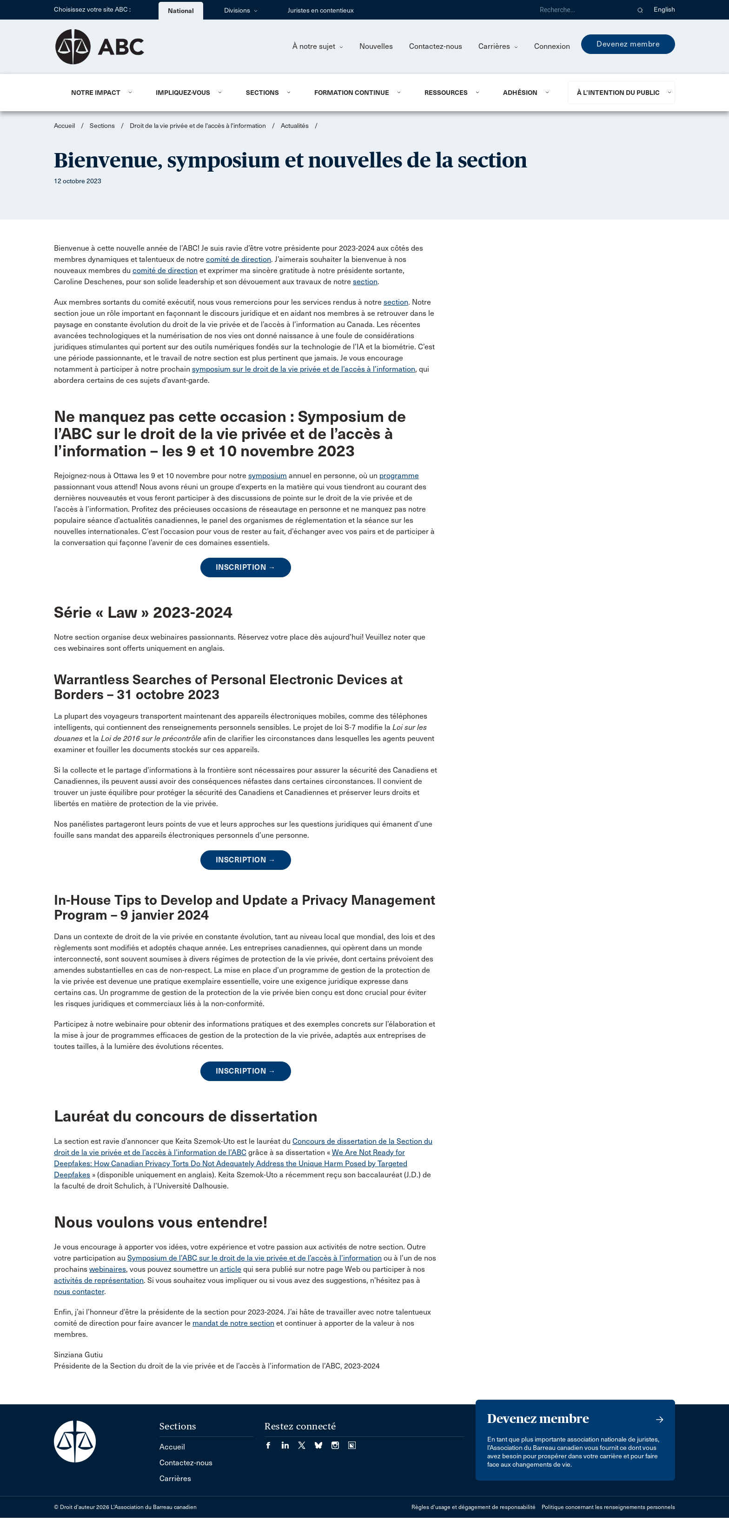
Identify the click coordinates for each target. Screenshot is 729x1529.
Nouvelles (376, 46)
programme (399, 475)
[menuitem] (102, 92)
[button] (640, 9)
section (365, 281)
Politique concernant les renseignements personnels (608, 1507)
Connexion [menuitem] (552, 46)
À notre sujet (317, 46)
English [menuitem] (664, 9)
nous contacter (79, 1291)
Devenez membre (628, 44)
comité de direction (238, 259)
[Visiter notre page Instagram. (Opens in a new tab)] (339, 1442)
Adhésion (520, 92)
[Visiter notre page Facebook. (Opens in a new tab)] (273, 1442)
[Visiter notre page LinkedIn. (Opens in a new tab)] (289, 1442)
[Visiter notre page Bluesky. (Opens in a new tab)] (323, 1442)
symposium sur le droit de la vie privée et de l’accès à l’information (303, 369)
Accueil (64, 126)
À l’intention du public (618, 92)
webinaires (107, 1269)
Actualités (295, 126)
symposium (267, 475)
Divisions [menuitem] (241, 10)
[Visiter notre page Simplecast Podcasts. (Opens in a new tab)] (352, 1442)
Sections (262, 92)
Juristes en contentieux (321, 10)
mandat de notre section (233, 1323)
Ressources (446, 92)
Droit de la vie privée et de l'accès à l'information (198, 126)
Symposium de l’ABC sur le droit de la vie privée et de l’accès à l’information (254, 1258)
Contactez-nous (435, 46)
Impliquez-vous (183, 92)
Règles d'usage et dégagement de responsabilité (473, 1507)
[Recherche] (581, 9)
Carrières (498, 46)
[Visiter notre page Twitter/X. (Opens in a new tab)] (306, 1442)
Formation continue (351, 92)
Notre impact (95, 92)
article (230, 1269)
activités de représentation (99, 1280)
